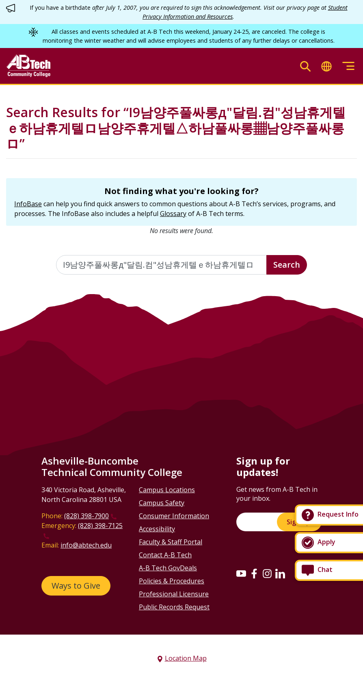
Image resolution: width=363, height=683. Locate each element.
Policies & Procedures (171, 580)
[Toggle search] (305, 66)
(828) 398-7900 (86, 515)
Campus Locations (167, 489)
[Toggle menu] (348, 66)
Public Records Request (174, 606)
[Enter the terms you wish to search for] (161, 265)
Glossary (173, 213)
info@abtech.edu (86, 545)
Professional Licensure (174, 593)
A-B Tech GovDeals (168, 567)
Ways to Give (76, 585)
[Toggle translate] (326, 66)
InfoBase (28, 203)
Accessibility (157, 528)
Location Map (186, 658)
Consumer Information (174, 515)
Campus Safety (161, 502)
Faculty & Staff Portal (170, 541)
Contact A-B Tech (165, 554)
